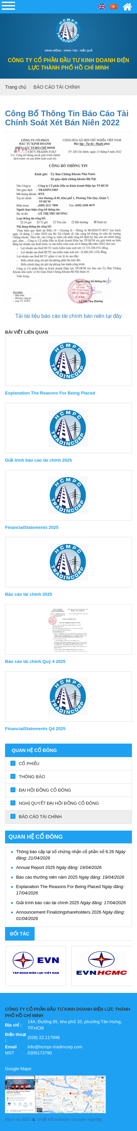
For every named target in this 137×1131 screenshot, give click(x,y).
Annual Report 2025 (58, 867)
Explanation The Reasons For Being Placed (50, 392)
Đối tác (20, 933)
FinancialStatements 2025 (31, 527)
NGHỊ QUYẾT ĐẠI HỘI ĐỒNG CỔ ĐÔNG (59, 803)
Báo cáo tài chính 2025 (28, 594)
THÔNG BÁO (32, 776)
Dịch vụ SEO (18, 1119)
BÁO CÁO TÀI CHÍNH (57, 87)
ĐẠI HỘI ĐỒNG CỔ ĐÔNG (45, 790)
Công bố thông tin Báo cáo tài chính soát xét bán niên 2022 (67, 118)
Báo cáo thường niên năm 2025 (70, 877)
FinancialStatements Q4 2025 (35, 728)
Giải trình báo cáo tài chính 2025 (71, 902)
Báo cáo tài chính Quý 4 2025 (35, 661)
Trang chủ (16, 87)
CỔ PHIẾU (29, 763)
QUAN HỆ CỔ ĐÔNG (34, 750)
